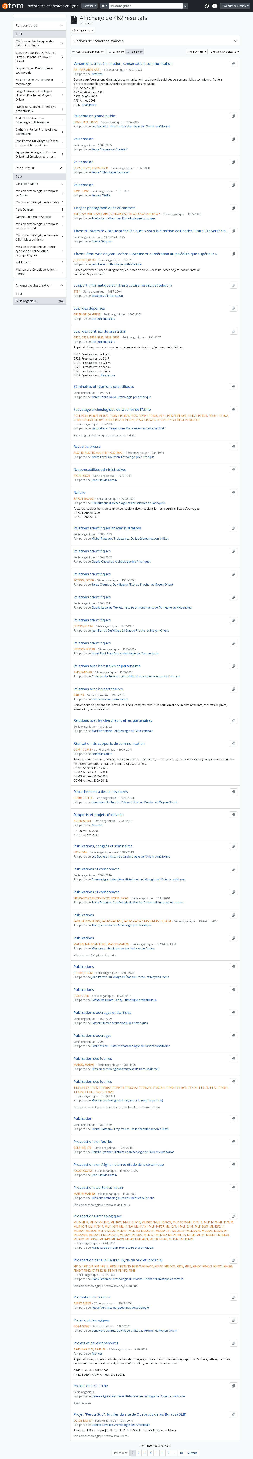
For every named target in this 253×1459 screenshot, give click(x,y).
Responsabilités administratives (100, 469)
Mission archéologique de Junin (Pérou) (39, 272)
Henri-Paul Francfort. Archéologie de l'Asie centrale (125, 653)
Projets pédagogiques (92, 1320)
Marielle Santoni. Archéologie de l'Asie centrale (122, 731)
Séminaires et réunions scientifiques (104, 386)
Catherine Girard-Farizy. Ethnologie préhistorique (124, 1000)
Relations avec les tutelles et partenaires (107, 666)
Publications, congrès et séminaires (103, 846)
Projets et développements (96, 1343)
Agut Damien (39, 210)
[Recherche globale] (146, 6)
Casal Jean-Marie (39, 184)
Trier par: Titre (195, 51)
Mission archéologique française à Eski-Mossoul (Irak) (39, 237)
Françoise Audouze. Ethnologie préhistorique (39, 109)
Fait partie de (26, 25)
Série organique (39, 301)
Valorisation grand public (94, 116)
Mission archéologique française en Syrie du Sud (39, 226)
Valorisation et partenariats (110, 699)
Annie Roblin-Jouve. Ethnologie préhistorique (121, 397)
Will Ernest (39, 263)
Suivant (192, 1453)
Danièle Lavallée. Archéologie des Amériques (121, 1425)
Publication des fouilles (93, 1058)
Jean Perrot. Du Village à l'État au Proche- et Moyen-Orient (39, 143)
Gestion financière (103, 319)
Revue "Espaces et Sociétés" (110, 149)
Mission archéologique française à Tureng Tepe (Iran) (127, 1100)
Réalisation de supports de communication (109, 743)
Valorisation (83, 139)
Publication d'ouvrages (92, 1035)
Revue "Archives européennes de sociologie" (121, 1308)
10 (181, 1453)
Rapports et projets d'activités (98, 815)
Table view (135, 51)
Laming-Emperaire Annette (39, 217)
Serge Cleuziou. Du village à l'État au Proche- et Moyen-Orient (39, 95)
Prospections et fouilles (93, 1141)
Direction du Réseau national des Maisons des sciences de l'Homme (136, 676)
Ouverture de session (234, 6)
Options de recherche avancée (99, 41)
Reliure (79, 492)
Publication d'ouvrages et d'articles (102, 1013)
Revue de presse (87, 446)
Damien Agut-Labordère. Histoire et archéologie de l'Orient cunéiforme (138, 879)
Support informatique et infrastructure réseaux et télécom (123, 285)
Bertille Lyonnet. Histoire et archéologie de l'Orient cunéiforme (133, 1152)
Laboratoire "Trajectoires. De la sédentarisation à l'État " (129, 428)
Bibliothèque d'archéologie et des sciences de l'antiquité (128, 503)
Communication (102, 754)
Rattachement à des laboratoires (101, 792)
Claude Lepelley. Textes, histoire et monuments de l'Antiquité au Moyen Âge (142, 607)
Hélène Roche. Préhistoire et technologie (39, 82)
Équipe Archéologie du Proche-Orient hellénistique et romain (39, 154)
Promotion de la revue (92, 1297)
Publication (83, 1118)
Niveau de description (34, 285)
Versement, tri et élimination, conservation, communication (123, 63)
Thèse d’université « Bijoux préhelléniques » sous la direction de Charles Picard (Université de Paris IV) (151, 231)
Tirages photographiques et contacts (104, 208)
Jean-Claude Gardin (104, 480)
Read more (89, 105)
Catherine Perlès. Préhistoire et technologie (39, 132)
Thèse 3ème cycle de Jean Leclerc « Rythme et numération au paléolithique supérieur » (145, 254)
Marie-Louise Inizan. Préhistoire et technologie (123, 1247)
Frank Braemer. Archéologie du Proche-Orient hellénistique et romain (137, 902)
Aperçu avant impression (88, 51)
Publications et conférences (96, 869)
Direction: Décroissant (224, 51)
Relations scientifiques (92, 551)
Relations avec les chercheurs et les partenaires (113, 720)
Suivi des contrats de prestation (100, 331)
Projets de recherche (91, 1386)
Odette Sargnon (102, 241)
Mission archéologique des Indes (39, 203)
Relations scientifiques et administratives (108, 528)
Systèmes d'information (107, 296)
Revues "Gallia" (101, 195)
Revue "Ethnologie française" (111, 172)
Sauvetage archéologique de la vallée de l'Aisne (112, 409)
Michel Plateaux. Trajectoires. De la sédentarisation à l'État (130, 538)
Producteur (25, 168)
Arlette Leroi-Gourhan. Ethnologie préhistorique (123, 218)
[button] (207, 6)
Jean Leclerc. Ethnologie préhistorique (117, 264)
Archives (97, 74)
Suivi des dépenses (89, 308)
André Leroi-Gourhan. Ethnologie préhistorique (39, 120)
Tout (19, 34)
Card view (116, 51)
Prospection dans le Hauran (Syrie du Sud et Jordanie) (118, 1260)
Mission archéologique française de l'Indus (39, 193)
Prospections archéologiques (98, 1216)
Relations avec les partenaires (98, 689)
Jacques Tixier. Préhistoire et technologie (39, 70)
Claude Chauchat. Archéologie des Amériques (121, 561)
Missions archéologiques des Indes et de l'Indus (39, 43)
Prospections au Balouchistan (98, 1187)
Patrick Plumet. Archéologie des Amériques (120, 1023)
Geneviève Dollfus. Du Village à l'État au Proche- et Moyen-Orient (39, 57)
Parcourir (88, 6)
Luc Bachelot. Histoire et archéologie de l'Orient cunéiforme (131, 126)
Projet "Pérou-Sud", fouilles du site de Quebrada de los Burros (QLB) (130, 1414)
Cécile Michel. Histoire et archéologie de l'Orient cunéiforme (131, 1046)
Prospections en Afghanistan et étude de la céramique (119, 1164)
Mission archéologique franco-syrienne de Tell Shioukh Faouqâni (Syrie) (39, 251)
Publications (84, 915)
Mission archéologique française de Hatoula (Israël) (125, 1069)
